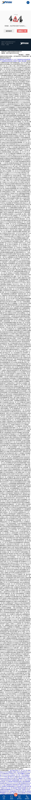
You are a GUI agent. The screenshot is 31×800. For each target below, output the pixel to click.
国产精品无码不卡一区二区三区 (18, 770)
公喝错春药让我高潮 (11, 784)
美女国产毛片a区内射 (23, 786)
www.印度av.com (8, 778)
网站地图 (24, 61)
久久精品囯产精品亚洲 (12, 781)
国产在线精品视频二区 (15, 780)
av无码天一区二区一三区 (17, 775)
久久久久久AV (6, 775)
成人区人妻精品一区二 (20, 778)
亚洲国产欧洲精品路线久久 (9, 786)
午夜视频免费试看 (10, 794)
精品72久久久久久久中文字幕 (12, 783)
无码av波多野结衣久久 (23, 772)
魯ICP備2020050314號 (9, 43)
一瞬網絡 (7, 44)
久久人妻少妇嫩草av (20, 773)
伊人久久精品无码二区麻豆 (18, 789)
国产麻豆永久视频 (13, 776)
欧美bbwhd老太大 (21, 794)
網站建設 (3, 44)
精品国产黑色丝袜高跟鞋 (19, 788)
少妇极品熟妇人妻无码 (15, 791)
